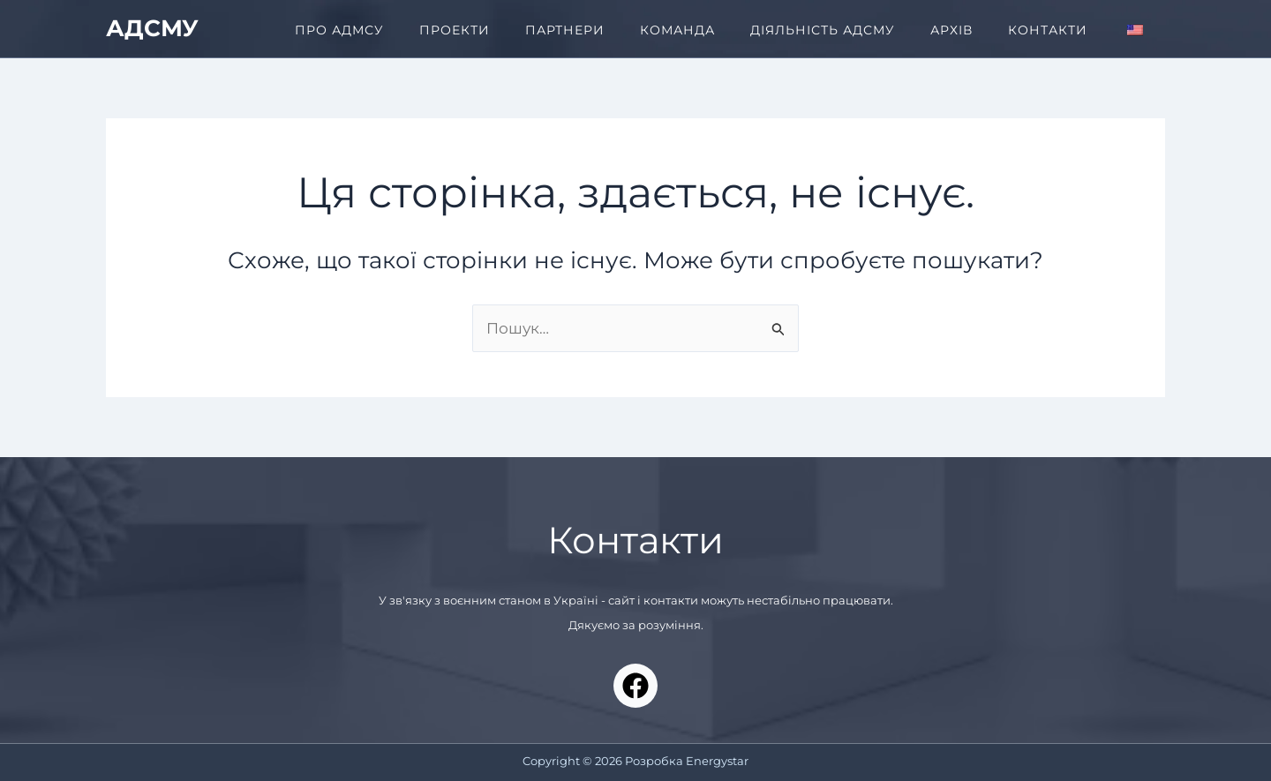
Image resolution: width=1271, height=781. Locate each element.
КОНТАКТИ (1047, 30)
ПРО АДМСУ (339, 30)
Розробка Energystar (686, 761)
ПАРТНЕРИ (565, 30)
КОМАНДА (677, 30)
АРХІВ (951, 30)
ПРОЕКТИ (454, 30)
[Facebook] (635, 686)
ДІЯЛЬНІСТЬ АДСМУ (822, 30)
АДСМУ (152, 28)
